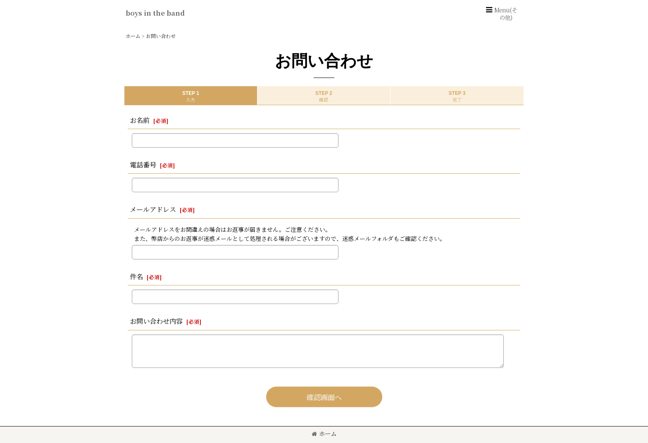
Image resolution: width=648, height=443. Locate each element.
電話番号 (143, 165)
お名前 (140, 120)
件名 (136, 276)
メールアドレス (153, 209)
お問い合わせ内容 (156, 321)
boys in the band (155, 13)
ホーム (324, 433)
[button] (501, 14)
